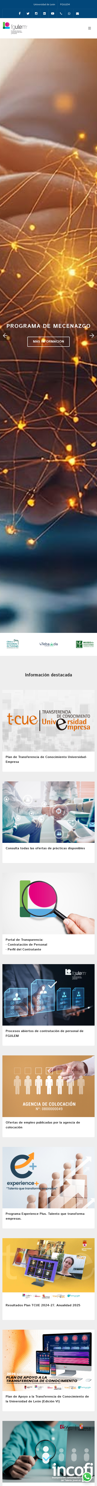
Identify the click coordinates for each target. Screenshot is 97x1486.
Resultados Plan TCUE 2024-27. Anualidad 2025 (43, 1305)
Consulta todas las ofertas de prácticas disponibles (45, 848)
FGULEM (65, 4)
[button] (5, 335)
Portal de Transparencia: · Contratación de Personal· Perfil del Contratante (26, 945)
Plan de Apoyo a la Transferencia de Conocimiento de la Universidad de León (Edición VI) (47, 1399)
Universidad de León (44, 4)
